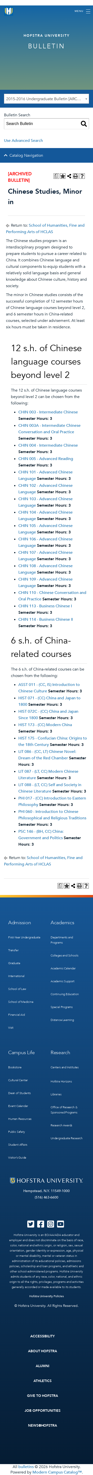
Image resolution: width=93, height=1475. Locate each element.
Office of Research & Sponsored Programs (64, 1109)
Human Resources (19, 1119)
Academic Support (62, 981)
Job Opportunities (43, 1410)
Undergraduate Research (67, 1138)
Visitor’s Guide (17, 1158)
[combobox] (46, 99)
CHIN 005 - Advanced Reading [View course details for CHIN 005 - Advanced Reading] (45, 458)
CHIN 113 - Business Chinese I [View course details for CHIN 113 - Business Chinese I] (45, 606)
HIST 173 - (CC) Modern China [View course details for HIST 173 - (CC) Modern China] (45, 725)
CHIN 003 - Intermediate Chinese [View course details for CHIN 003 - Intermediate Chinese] (48, 412)
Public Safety (16, 1132)
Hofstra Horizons (61, 1081)
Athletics (42, 1381)
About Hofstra (42, 1351)
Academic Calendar (63, 968)
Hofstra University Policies (46, 1296)
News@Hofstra (42, 1425)
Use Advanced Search (23, 140)
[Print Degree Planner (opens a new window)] (56, 176)
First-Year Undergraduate (24, 937)
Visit (10, 1028)
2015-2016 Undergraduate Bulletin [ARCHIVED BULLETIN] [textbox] (47, 99)
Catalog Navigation (26, 155)
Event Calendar (18, 1106)
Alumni (42, 1366)
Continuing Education (65, 994)
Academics (62, 922)
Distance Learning (62, 1020)
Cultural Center (18, 1080)
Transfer (13, 950)
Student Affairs (17, 1145)
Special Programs (62, 1007)
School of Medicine (20, 1002)
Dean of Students (19, 1093)
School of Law (17, 989)
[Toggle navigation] (82, 11)
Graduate (14, 963)
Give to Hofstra (42, 1395)
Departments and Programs (62, 940)
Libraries (56, 1094)
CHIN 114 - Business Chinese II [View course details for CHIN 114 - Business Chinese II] (45, 619)
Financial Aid (16, 1015)
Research (60, 1052)
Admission (19, 922)
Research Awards (61, 1125)
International (16, 976)
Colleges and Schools (64, 955)
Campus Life (21, 1052)
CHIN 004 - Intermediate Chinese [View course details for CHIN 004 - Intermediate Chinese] (48, 445)
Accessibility (42, 1336)
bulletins (26, 1467)
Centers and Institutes (65, 1067)
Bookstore (14, 1067)
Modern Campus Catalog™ (57, 1472)
